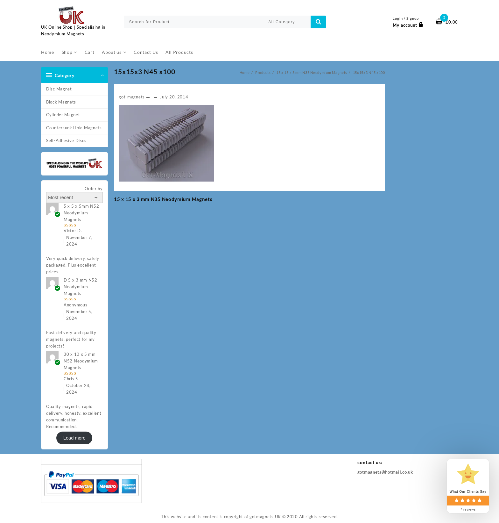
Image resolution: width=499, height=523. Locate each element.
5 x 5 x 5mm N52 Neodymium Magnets (81, 213)
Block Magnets (61, 101)
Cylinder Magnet (63, 114)
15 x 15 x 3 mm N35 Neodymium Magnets (163, 199)
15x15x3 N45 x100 (144, 71)
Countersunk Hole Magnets (74, 127)
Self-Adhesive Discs (66, 140)
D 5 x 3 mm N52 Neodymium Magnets (80, 286)
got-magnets (132, 96)
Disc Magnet (59, 88)
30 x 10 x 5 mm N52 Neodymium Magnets (81, 361)
